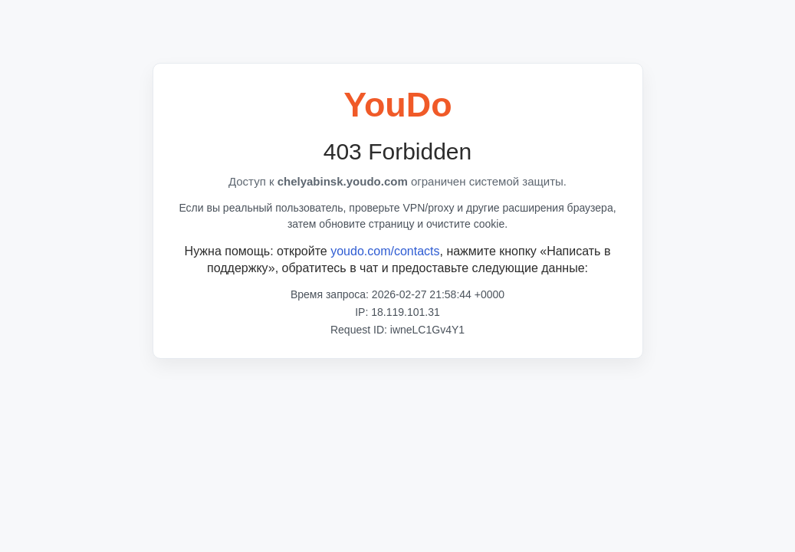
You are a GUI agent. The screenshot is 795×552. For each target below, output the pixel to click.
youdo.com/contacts (384, 251)
